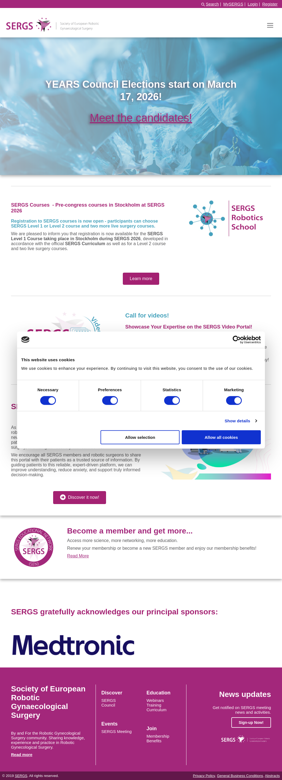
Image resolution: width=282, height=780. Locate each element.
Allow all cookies (221, 437)
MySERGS (233, 4)
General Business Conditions (240, 776)
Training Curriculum (157, 707)
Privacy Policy (204, 776)
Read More (78, 556)
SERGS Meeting (116, 731)
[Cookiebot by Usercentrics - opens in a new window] (237, 339)
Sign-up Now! (251, 722)
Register (270, 4)
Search (212, 4)
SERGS (108, 700)
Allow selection (140, 437)
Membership (158, 736)
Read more (21, 754)
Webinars (155, 700)
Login (253, 4)
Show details (237, 420)
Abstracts (272, 776)
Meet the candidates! (141, 118)
